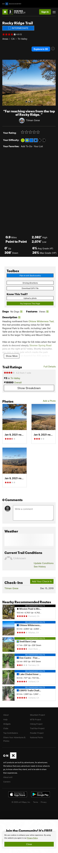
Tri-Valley (22, 38)
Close (29, 844)
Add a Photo (49, 400)
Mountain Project (37, 715)
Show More (12, 356)
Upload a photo (30, 298)
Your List (38, 146)
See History (40, 566)
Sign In (45, 11)
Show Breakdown (29, 388)
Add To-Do (26, 146)
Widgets (7, 724)
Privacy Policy (32, 838)
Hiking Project (36, 724)
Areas (5, 38)
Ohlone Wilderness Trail (41, 321)
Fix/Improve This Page (30, 303)
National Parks (36, 737)
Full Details (50, 366)
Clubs (5, 728)
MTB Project (35, 719)
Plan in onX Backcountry (30, 275)
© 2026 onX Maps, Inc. (21, 802)
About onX (8, 777)
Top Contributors (10, 733)
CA (13, 38)
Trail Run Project (37, 728)
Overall (18, 382)
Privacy (44, 802)
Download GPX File (30, 288)
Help (5, 719)
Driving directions (30, 283)
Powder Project (36, 733)
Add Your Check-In (42, 581)
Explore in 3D (41, 49)
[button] (5, 83)
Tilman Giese (33, 120)
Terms (35, 802)
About (6, 715)
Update (44, 563)
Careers (6, 781)
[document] (29, 840)
